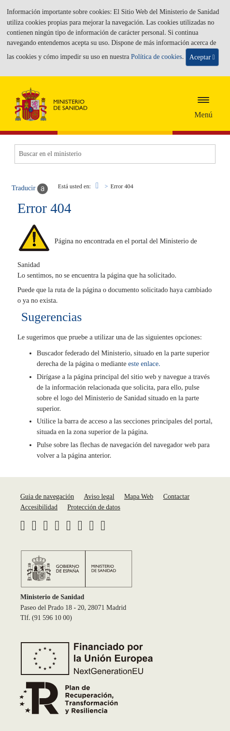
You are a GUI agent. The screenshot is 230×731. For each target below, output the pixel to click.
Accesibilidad (39, 507)
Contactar (176, 496)
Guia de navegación (47, 496)
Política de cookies (156, 56)
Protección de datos (93, 507)
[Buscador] (115, 154)
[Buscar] (201, 154)
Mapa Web (138, 496)
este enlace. (144, 363)
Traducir (30, 188)
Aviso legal (99, 496)
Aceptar (202, 57)
